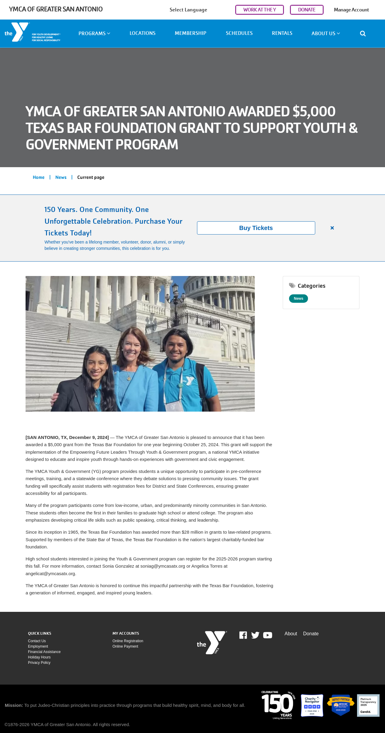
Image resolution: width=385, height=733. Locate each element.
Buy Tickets (256, 228)
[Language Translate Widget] (201, 10)
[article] (192, 228)
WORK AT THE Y (259, 9)
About (291, 633)
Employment (38, 646)
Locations (143, 33)
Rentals (282, 33)
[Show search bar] (365, 33)
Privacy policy (39, 663)
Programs (94, 33)
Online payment (125, 646)
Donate (311, 633)
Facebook (247, 635)
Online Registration (127, 641)
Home (39, 177)
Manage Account (351, 9)
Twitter (255, 635)
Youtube (267, 635)
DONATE (307, 9)
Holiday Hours (39, 657)
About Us (326, 33)
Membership (190, 33)
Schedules (239, 33)
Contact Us (37, 641)
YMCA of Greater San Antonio (56, 9)
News (60, 177)
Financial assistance (44, 652)
